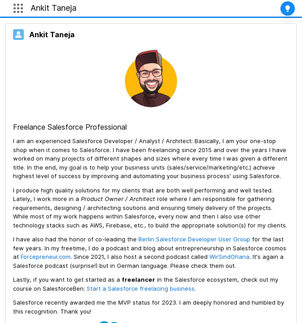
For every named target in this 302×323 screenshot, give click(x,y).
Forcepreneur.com (46, 256)
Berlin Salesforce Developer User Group (195, 239)
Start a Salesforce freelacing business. (141, 288)
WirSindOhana (229, 256)
